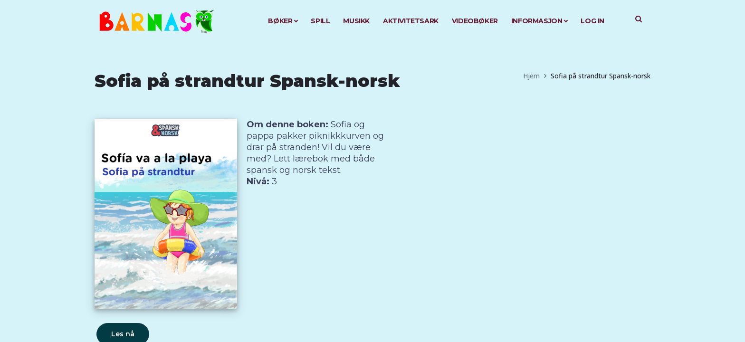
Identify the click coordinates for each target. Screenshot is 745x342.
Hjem (531, 75)
